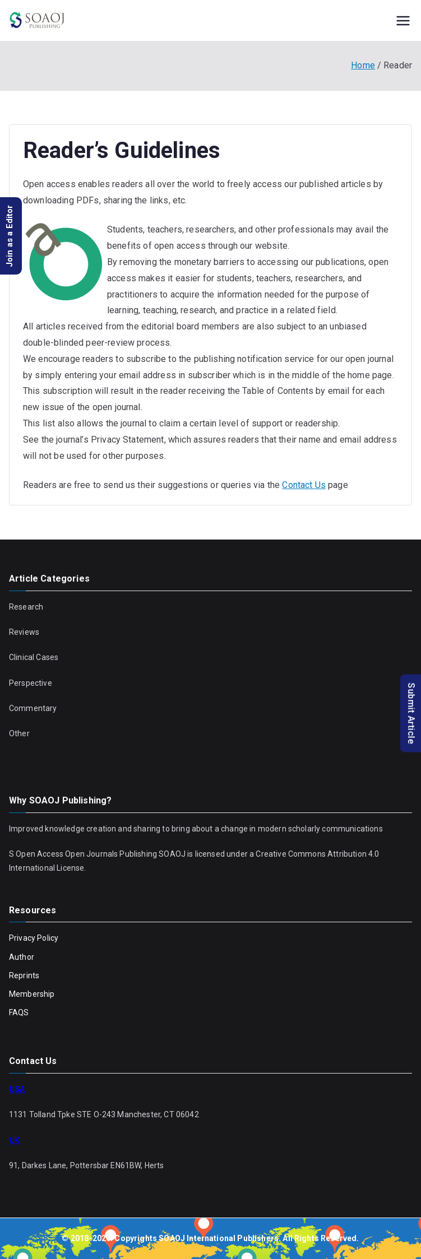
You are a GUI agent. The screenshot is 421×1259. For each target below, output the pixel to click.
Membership (32, 993)
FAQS (19, 1012)
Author (21, 957)
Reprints (24, 975)
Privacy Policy (33, 937)
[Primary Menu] (403, 21)
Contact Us (304, 485)
